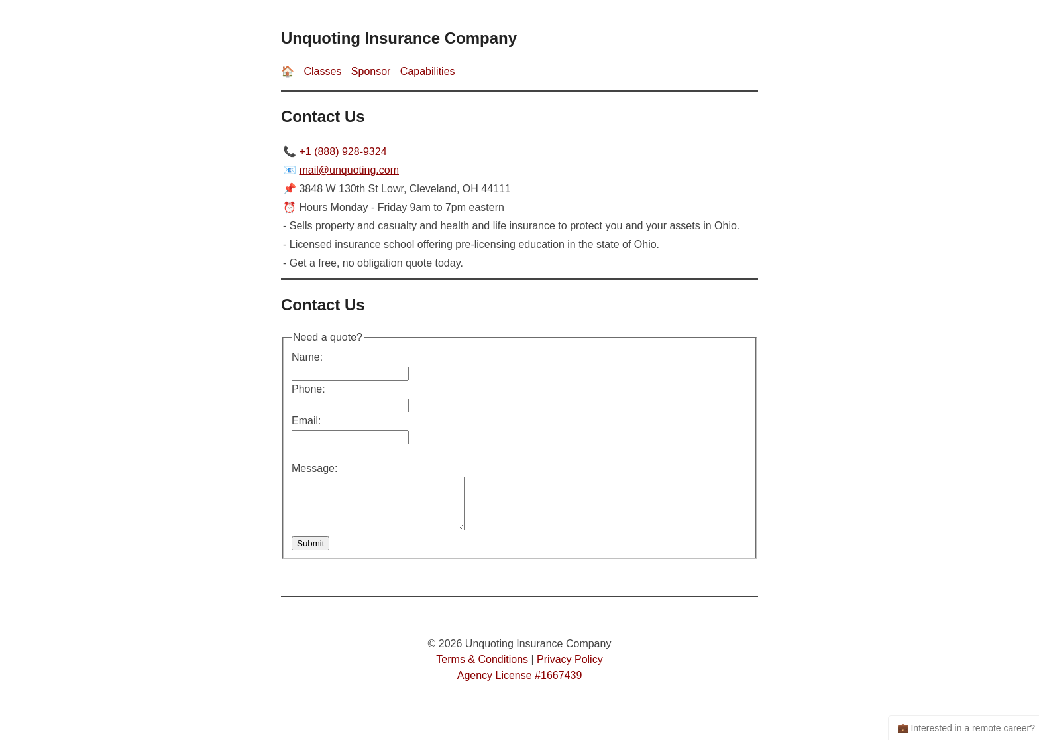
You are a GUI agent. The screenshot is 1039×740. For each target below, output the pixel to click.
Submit (310, 553)
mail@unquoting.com (349, 170)
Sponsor (371, 71)
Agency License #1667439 (519, 685)
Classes (322, 71)
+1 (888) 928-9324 (342, 151)
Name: (307, 357)
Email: (306, 420)
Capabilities (427, 71)
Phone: (308, 389)
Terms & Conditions (482, 669)
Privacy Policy (570, 669)
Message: (314, 468)
